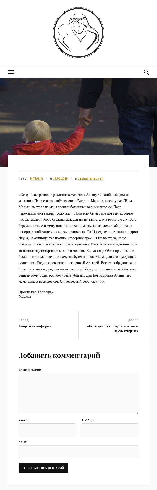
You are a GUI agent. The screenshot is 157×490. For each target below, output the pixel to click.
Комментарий (30, 370)
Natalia (36, 178)
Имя (23, 420)
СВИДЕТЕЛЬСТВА (91, 178)
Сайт (23, 442)
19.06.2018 (60, 178)
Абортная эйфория (35, 326)
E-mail (88, 420)
